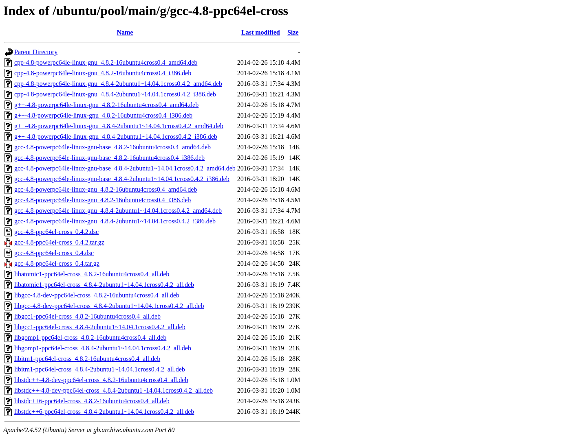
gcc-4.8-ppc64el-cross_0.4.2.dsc (56, 231)
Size (293, 32)
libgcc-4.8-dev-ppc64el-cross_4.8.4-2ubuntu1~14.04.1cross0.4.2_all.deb (109, 305)
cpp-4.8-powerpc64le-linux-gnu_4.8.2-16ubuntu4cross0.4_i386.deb (102, 73)
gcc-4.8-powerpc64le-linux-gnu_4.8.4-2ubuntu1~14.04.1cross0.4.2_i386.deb (115, 221)
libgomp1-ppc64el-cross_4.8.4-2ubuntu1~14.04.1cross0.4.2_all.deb (102, 348)
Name (125, 32)
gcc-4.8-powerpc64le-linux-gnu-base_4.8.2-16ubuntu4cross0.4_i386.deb (109, 157)
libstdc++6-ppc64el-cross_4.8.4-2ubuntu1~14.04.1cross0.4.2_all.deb (104, 411)
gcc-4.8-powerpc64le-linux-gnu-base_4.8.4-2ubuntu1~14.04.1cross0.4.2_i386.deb (122, 178)
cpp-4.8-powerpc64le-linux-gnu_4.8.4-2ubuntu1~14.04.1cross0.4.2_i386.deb (115, 94)
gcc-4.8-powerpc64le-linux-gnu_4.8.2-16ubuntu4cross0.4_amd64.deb (105, 189)
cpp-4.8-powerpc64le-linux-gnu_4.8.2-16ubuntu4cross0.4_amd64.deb (105, 62)
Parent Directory (35, 51)
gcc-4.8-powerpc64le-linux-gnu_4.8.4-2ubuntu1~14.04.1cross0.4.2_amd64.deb (118, 210)
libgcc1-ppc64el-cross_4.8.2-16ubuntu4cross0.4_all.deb (87, 316)
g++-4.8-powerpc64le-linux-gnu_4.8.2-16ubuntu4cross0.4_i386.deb (103, 115)
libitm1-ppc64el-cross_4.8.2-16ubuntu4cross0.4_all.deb (87, 358)
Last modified (260, 32)
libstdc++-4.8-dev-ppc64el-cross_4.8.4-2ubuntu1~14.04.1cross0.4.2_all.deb (113, 390)
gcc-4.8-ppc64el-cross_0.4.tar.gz (56, 263)
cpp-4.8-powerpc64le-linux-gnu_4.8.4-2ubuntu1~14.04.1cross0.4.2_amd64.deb (118, 83)
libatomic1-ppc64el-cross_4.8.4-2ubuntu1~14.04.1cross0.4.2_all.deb (104, 284)
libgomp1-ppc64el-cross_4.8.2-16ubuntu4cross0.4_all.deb (90, 337)
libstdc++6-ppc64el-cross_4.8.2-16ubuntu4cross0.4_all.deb (92, 401)
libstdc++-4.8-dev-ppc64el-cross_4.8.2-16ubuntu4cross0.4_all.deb (101, 379)
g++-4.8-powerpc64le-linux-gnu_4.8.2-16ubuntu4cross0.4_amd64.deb (106, 104)
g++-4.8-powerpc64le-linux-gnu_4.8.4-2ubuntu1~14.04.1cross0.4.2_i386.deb (115, 136)
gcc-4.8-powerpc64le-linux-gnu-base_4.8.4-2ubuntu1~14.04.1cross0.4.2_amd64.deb (125, 168)
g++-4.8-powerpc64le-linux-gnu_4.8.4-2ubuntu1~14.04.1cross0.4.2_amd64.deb (118, 125)
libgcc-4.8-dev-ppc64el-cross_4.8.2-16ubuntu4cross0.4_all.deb (96, 295)
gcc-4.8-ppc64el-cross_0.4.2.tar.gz (59, 242)
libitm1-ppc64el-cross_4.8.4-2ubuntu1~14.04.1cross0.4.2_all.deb (99, 369)
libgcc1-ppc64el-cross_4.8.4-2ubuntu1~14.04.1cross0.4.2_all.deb (99, 326)
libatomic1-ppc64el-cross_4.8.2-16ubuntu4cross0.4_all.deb (91, 274)
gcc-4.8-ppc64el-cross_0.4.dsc (54, 252)
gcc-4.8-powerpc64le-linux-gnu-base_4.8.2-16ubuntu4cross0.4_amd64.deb (112, 147)
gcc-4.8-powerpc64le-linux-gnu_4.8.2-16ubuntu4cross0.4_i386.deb (102, 200)
